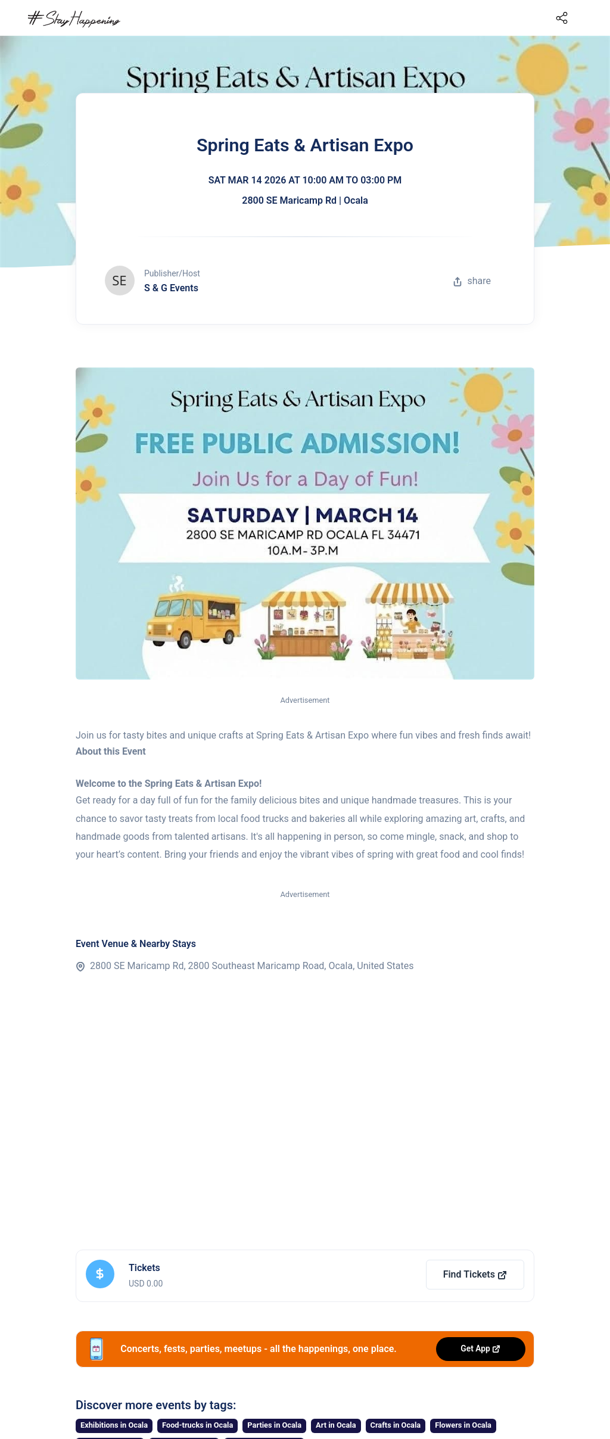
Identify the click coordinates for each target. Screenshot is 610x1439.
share (472, 280)
